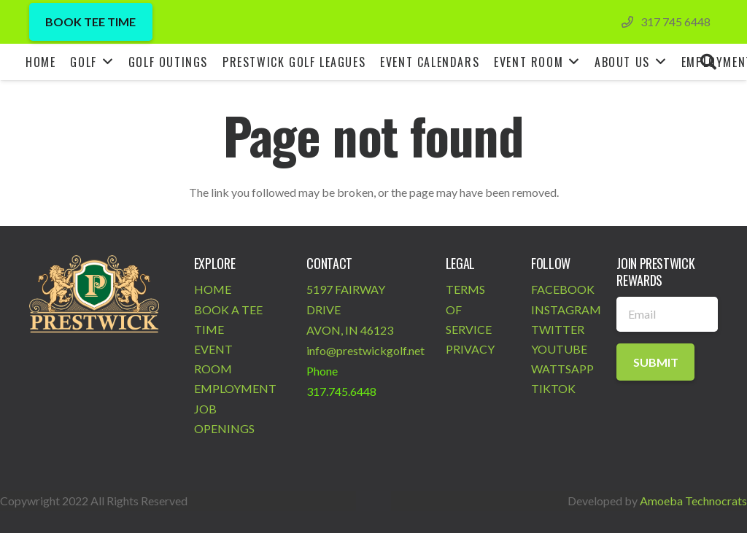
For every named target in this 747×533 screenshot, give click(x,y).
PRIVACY (470, 349)
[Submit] (655, 362)
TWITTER (557, 329)
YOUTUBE (559, 349)
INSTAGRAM (566, 309)
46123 (376, 330)
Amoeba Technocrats (693, 500)
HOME (212, 289)
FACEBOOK (563, 289)
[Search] (708, 62)
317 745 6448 (675, 21)
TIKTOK (553, 388)
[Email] (667, 314)
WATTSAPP (562, 369)
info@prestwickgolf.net (365, 350)
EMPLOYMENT (235, 388)
